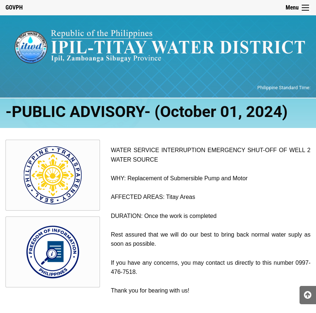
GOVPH (14, 7)
